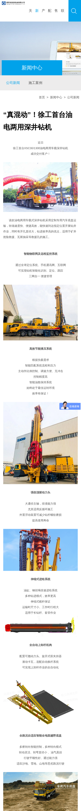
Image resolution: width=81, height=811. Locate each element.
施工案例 (35, 83)
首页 (42, 97)
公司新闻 (13, 83)
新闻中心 (56, 97)
